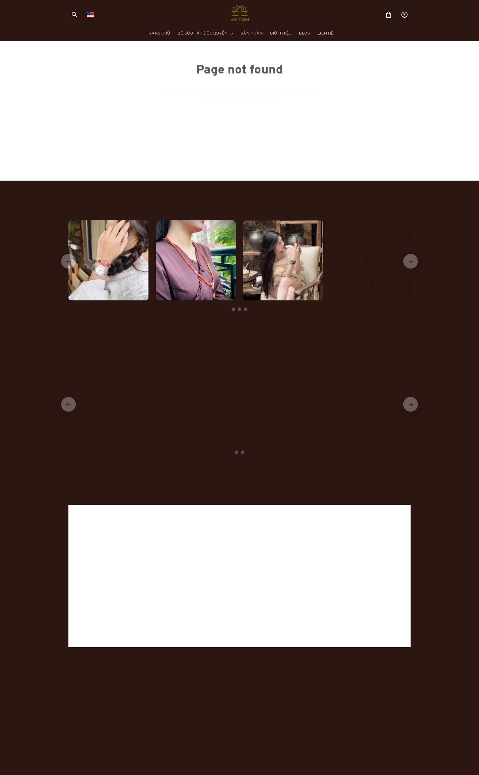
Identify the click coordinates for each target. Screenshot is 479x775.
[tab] (233, 309)
